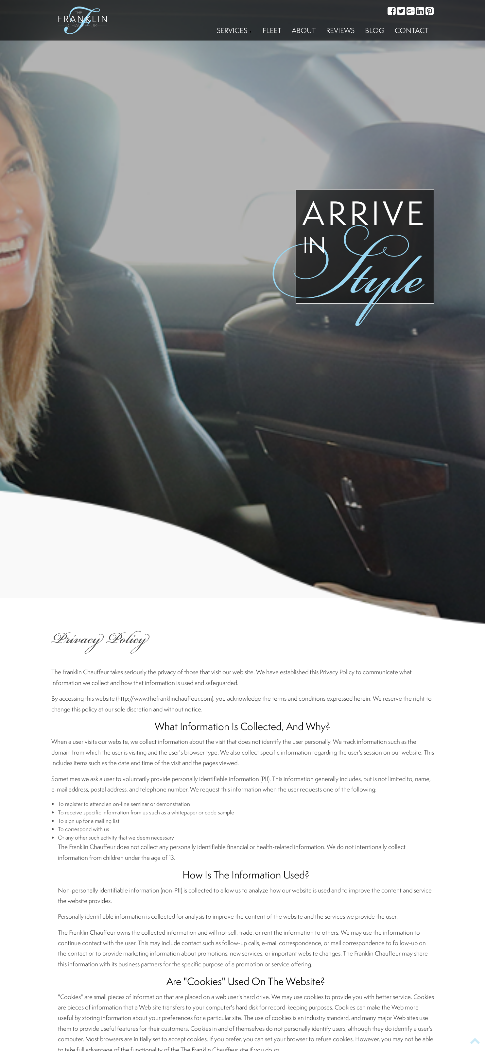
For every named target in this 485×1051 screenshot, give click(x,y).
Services (234, 30)
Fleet (272, 30)
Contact (411, 30)
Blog (374, 30)
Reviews (340, 30)
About (304, 30)
